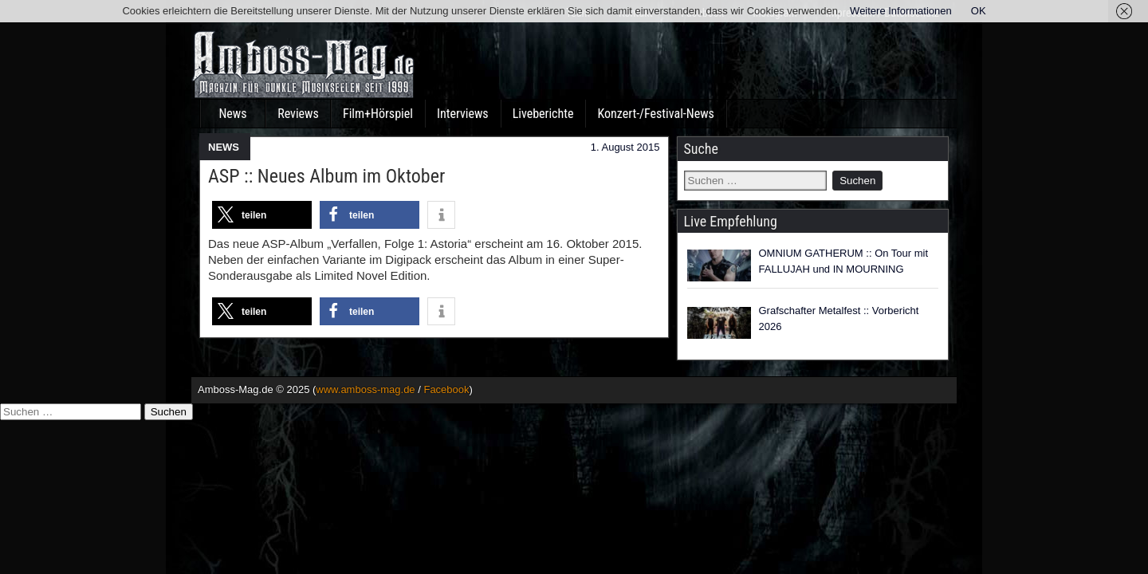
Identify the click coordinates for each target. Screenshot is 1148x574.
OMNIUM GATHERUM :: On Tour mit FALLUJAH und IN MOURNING (844, 261)
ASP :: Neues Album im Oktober (326, 176)
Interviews (463, 113)
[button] (262, 215)
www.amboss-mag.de (365, 389)
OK (978, 11)
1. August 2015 (625, 147)
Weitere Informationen (901, 11)
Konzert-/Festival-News (655, 113)
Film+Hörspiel (378, 113)
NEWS (223, 147)
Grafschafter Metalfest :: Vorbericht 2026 (839, 318)
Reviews (298, 113)
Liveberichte (543, 113)
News (232, 113)
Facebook (446, 389)
